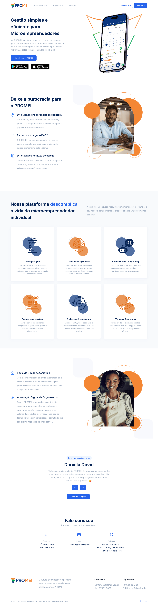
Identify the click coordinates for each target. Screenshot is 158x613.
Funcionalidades (40, 5)
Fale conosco (126, 5)
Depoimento (58, 5)
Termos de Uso (130, 585)
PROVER (72, 5)
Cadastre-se (140, 5)
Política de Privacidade (134, 588)
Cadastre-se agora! (78, 497)
